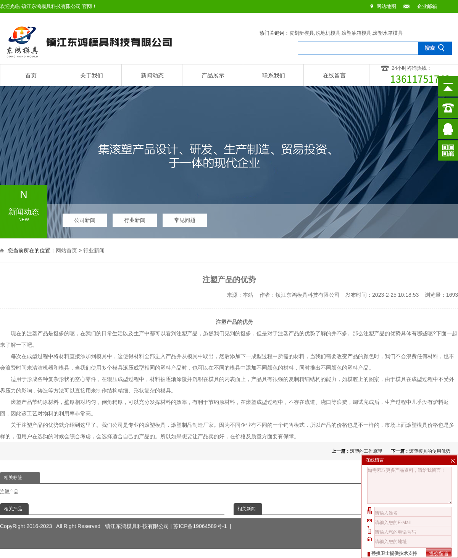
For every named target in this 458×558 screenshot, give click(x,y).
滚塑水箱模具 (388, 33)
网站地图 (386, 6)
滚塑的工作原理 (366, 451)
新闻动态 (152, 75)
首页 (31, 75)
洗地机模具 (328, 33)
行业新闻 (134, 218)
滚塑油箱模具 (356, 33)
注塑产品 (9, 491)
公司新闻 (84, 218)
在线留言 (334, 75)
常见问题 (184, 218)
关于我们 (91, 75)
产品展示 (213, 75)
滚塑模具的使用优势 (429, 451)
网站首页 (66, 250)
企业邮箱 (427, 6)
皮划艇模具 (301, 33)
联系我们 (273, 75)
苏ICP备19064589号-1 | (202, 519)
